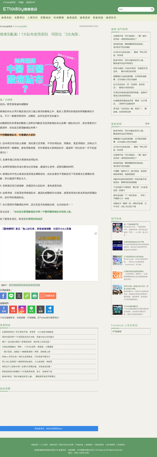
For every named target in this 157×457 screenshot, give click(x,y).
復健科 (36, 285)
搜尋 (152, 9)
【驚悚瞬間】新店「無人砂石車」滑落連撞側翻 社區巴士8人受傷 (36, 229)
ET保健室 (117, 331)
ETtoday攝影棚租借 (131, 306)
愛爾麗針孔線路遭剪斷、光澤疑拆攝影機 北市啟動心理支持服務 (130, 78)
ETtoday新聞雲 (9, 2)
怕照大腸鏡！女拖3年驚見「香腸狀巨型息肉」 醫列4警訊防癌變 (130, 69)
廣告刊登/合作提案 (66, 445)
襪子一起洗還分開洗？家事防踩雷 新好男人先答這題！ (26, 342)
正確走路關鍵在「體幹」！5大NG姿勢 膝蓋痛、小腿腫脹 (27, 347)
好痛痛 (8, 99)
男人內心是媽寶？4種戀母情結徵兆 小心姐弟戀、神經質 (27, 361)
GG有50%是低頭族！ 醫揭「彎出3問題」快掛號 (130, 53)
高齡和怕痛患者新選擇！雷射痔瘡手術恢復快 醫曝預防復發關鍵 (130, 180)
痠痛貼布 (13, 285)
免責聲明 (121, 445)
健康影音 (111, 17)
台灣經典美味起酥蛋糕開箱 (133, 271)
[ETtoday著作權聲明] (47, 318)
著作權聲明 (111, 445)
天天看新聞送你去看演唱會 (133, 257)
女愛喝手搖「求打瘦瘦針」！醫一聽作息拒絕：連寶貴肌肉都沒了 (130, 37)
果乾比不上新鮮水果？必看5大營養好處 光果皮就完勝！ (27, 366)
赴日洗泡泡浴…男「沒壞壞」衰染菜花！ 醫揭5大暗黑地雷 (129, 86)
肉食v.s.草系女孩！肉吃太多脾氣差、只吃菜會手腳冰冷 (26, 356)
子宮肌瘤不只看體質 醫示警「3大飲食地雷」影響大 (130, 188)
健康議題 (72, 17)
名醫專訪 (19, 17)
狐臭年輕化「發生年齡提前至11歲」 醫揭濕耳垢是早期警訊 (28, 376)
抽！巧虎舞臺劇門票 (131, 224)
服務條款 (89, 445)
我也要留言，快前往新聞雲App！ (49, 428)
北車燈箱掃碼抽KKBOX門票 (134, 242)
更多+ (147, 123)
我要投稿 (34, 445)
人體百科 (32, 17)
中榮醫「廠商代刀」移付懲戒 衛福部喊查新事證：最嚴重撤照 (130, 172)
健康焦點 (6, 17)
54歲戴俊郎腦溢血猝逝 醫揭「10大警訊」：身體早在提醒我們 (130, 102)
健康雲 (20, 9)
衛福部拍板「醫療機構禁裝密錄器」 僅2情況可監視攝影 (130, 45)
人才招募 (44, 445)
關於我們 (53, 445)
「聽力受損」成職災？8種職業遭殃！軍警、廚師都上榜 (26, 352)
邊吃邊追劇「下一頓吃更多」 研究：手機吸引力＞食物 (130, 197)
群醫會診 (46, 17)
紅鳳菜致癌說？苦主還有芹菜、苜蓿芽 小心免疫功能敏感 (27, 332)
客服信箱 (79, 445)
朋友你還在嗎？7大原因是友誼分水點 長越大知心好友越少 (28, 337)
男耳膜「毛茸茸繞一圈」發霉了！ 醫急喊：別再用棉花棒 (130, 110)
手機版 (21, 2)
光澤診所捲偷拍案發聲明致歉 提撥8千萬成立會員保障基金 (130, 94)
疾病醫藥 (59, 17)
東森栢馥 (98, 17)
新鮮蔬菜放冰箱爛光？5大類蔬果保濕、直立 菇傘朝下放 (27, 371)
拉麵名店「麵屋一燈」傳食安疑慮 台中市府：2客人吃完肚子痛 (130, 205)
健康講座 (85, 17)
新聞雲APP (30, 2)
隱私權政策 (99, 445)
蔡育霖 (29, 285)
